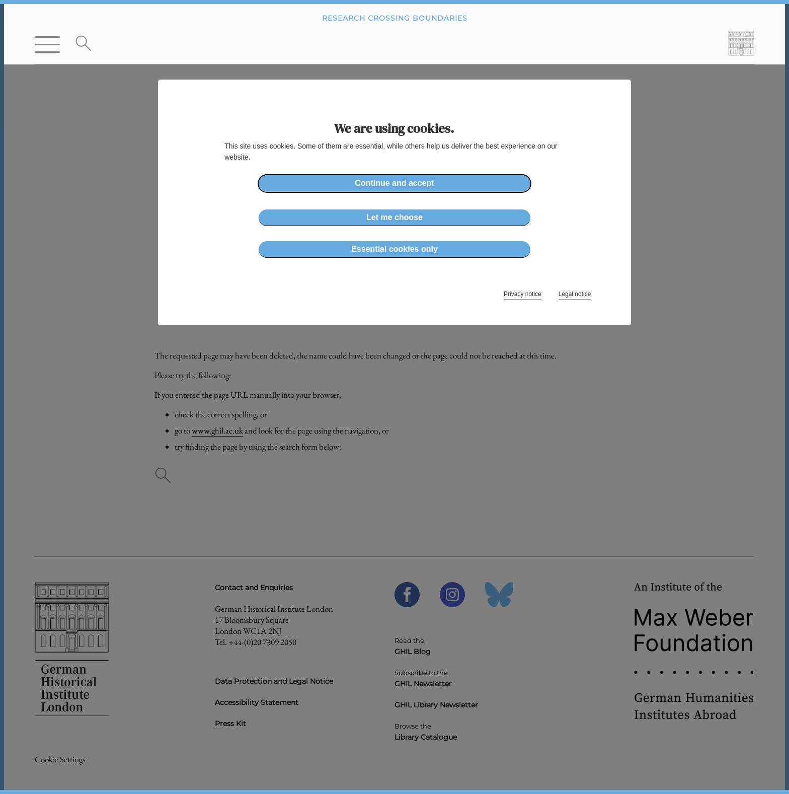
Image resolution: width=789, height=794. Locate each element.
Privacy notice (522, 294)
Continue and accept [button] (394, 183)
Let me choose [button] (394, 217)
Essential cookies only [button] (394, 249)
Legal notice (575, 294)
